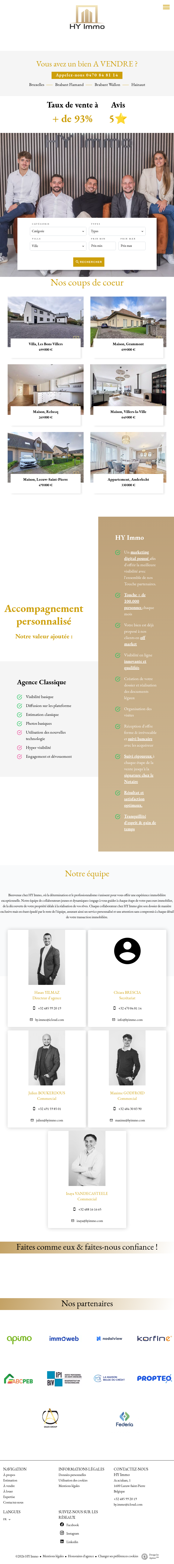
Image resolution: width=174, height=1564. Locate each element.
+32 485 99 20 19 (49, 1008)
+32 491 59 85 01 (49, 1109)
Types (96, 224)
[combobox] (58, 231)
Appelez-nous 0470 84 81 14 (87, 75)
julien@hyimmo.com (49, 1120)
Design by (149, 1557)
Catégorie (41, 224)
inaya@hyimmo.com (90, 1221)
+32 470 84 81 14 (130, 1008)
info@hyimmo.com (130, 1020)
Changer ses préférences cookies (118, 1556)
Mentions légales (53, 1556)
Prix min (98, 239)
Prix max (128, 239)
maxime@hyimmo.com (130, 1120)
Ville (36, 239)
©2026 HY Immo (26, 1556)
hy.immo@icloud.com (49, 1020)
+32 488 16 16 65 (89, 1209)
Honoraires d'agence (81, 1556)
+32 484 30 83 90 (130, 1109)
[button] (4, 1276)
